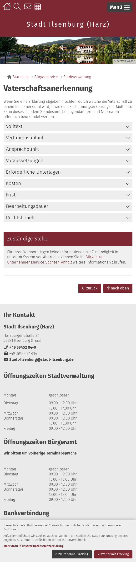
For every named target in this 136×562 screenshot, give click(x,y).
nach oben (118, 288)
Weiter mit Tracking (113, 554)
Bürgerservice (46, 77)
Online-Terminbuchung (39, 9)
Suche (18, 9)
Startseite (8, 9)
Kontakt (29, 9)
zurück (89, 288)
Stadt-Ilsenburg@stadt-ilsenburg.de (39, 359)
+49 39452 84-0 (20, 347)
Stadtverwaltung (77, 77)
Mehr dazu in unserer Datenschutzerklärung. (34, 546)
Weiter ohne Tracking (71, 554)
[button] (119, 7)
